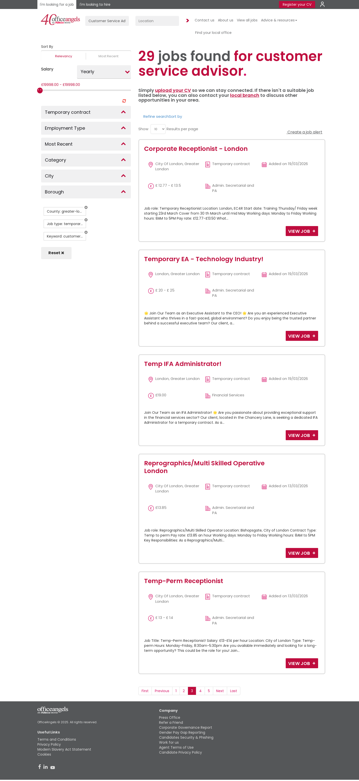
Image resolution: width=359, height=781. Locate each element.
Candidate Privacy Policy (180, 752)
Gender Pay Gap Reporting (182, 732)
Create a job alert (304, 132)
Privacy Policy (49, 744)
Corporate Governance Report (185, 727)
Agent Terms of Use (176, 747)
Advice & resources (279, 20)
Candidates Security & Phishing (186, 737)
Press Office (169, 717)
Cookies (44, 754)
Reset (56, 253)
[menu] (158, 129)
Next (220, 690)
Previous (162, 690)
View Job (299, 231)
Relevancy (63, 56)
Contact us (204, 20)
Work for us (169, 742)
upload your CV (173, 90)
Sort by (175, 116)
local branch (244, 95)
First (145, 690)
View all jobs (247, 20)
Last (233, 690)
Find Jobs (186, 21)
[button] (86, 207)
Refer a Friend (171, 722)
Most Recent (108, 56)
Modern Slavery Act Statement (64, 749)
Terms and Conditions (56, 739)
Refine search (156, 116)
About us (225, 20)
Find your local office (213, 32)
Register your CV (297, 4)
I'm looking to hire (95, 4)
